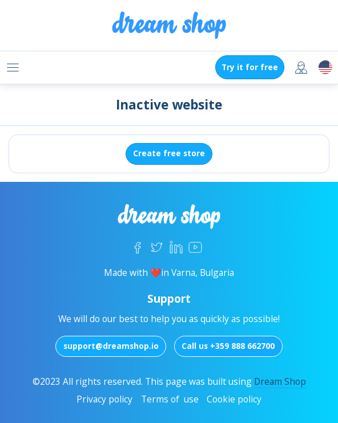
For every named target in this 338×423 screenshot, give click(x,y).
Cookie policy (234, 399)
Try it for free (250, 67)
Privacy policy (104, 399)
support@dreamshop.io (111, 345)
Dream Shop (280, 381)
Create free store (169, 153)
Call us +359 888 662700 (228, 345)
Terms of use (170, 399)
